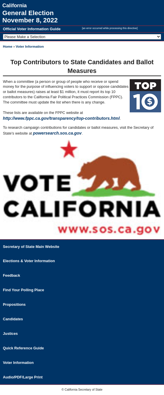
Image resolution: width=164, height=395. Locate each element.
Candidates (13, 319)
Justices (10, 333)
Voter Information (30, 46)
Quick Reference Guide (23, 348)
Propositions (14, 304)
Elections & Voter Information (29, 261)
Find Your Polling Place (23, 290)
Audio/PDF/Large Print (23, 377)
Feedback (11, 275)
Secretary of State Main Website (31, 246)
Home (7, 46)
